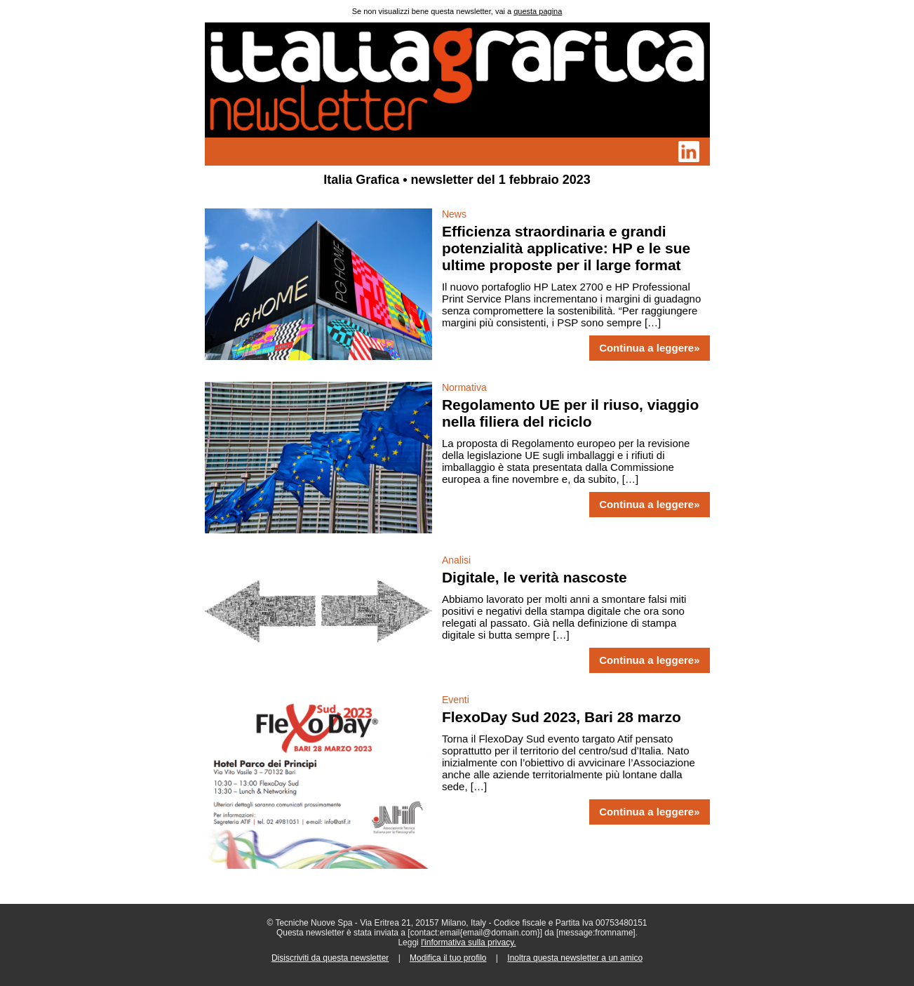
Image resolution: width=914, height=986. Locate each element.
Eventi (455, 699)
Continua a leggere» (649, 348)
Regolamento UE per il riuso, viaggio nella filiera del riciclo (570, 413)
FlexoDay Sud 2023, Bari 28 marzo (561, 717)
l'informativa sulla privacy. (468, 942)
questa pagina (537, 11)
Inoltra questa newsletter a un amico (575, 958)
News (454, 214)
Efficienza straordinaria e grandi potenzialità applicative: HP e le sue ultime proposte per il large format (566, 248)
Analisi (456, 560)
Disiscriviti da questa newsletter (330, 958)
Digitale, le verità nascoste (534, 577)
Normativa (464, 387)
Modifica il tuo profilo (448, 958)
